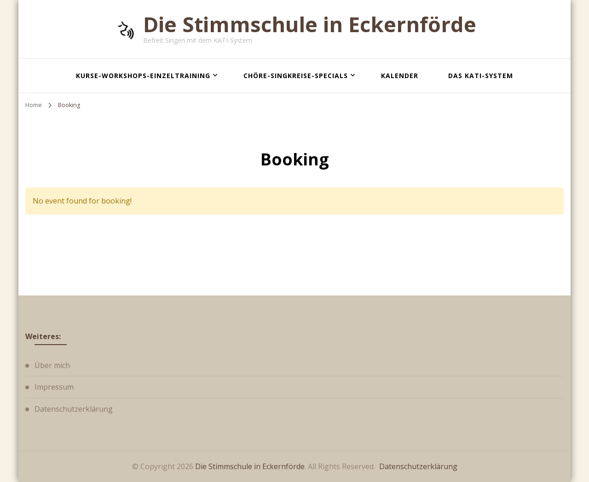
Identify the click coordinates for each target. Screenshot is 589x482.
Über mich (52, 365)
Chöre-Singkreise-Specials (295, 75)
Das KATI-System (480, 75)
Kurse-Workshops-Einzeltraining (143, 75)
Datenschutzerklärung (74, 409)
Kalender (399, 75)
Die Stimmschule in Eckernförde (309, 24)
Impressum (54, 387)
